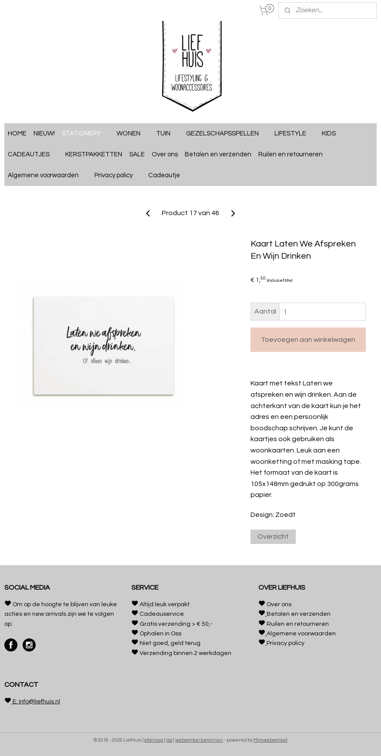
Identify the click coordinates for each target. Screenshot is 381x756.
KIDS (333, 133)
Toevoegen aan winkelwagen (308, 339)
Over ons (165, 154)
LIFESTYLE (294, 133)
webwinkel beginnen (199, 740)
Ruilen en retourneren (294, 154)
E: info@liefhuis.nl (35, 702)
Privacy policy (117, 175)
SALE (137, 154)
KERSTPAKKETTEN (93, 154)
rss (169, 740)
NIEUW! (44, 133)
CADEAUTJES (33, 154)
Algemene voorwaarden (47, 175)
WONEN (133, 133)
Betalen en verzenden (218, 154)
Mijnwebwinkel (270, 740)
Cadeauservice (162, 614)
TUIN (167, 133)
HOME (17, 133)
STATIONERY (86, 133)
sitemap (153, 740)
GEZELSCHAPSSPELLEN (226, 133)
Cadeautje (168, 175)
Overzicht (273, 536)
